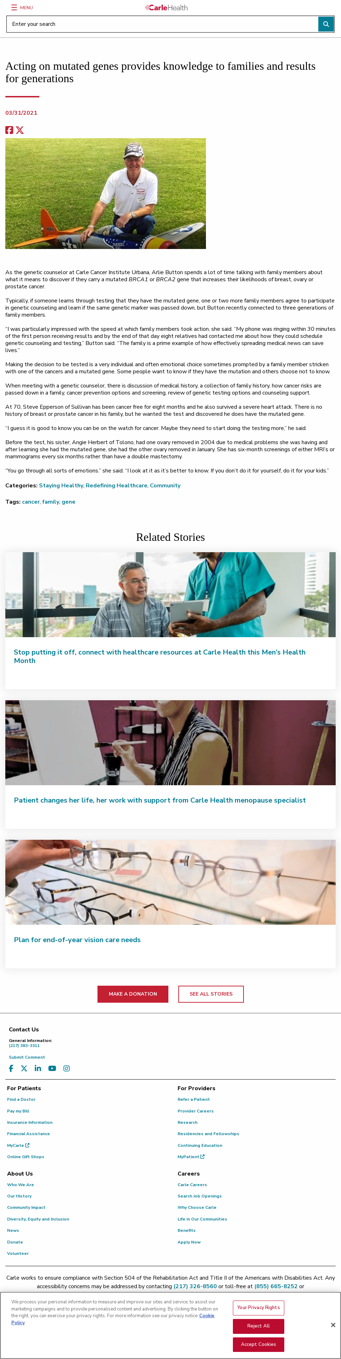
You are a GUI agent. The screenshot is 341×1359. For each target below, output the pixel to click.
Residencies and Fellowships (208, 1134)
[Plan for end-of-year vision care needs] (170, 882)
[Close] (333, 1328)
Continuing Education (200, 1145)
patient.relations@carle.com (170, 1295)
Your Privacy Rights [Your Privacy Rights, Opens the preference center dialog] (258, 1311)
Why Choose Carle (197, 1207)
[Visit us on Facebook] (11, 1069)
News (13, 1230)
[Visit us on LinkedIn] (38, 1069)
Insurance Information (29, 1122)
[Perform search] (326, 24)
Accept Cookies (258, 1348)
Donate (15, 1242)
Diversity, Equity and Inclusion (38, 1219)
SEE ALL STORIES (211, 994)
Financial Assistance (28, 1134)
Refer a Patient (194, 1099)
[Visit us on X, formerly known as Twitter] (24, 1069)
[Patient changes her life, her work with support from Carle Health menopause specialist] (170, 742)
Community (165, 485)
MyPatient (191, 1157)
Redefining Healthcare (116, 485)
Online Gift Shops (25, 1157)
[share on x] (19, 130)
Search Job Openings (200, 1196)
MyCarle (18, 1145)
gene (69, 502)
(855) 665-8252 (276, 1286)
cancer (31, 502)
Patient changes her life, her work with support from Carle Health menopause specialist (160, 800)
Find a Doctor (21, 1099)
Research (187, 1122)
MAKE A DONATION (133, 994)
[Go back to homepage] (166, 7)
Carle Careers (192, 1185)
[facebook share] (9, 130)
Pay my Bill (18, 1111)
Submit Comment (27, 1057)
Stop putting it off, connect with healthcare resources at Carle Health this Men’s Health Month (160, 656)
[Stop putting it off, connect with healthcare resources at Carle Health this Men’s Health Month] (170, 594)
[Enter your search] (170, 24)
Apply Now (189, 1242)
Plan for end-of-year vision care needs (77, 940)
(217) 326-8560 (195, 1286)
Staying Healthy (61, 485)
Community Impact (26, 1207)
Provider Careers (196, 1111)
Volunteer (18, 1253)
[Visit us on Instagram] (66, 1069)
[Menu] (14, 7)
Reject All (258, 1329)
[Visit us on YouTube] (52, 1069)
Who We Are (20, 1185)
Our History (19, 1196)
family (50, 502)
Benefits (187, 1230)
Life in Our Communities (202, 1219)
